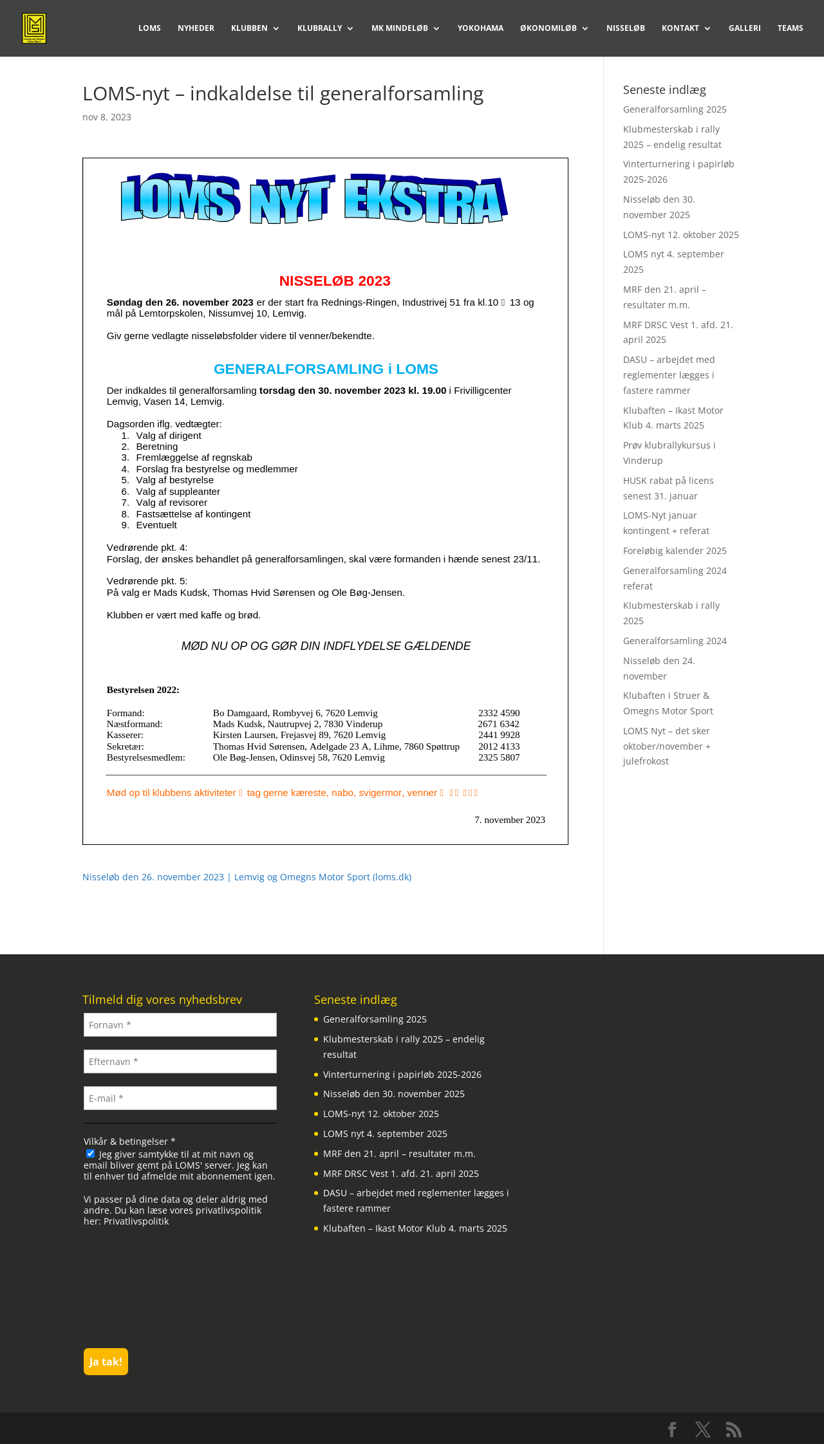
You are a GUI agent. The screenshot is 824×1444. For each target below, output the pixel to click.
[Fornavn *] (180, 1025)
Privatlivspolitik (136, 1221)
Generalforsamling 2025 (675, 109)
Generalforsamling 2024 (675, 640)
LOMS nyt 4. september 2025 (385, 1133)
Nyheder (196, 28)
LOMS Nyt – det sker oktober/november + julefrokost (667, 746)
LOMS (149, 28)
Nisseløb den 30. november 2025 (394, 1094)
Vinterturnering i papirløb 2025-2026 (402, 1074)
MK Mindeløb (399, 28)
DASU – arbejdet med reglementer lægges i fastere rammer (669, 374)
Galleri (745, 28)
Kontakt (680, 28)
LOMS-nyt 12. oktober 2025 (681, 234)
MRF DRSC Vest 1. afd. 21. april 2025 (401, 1173)
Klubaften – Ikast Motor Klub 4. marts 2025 (415, 1228)
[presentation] (136, 1286)
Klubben (249, 28)
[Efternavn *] (180, 1061)
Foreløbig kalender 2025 (675, 550)
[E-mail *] (180, 1098)
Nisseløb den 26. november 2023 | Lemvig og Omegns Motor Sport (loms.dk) (246, 877)
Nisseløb (625, 28)
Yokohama (480, 28)
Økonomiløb (548, 28)
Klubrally (319, 28)
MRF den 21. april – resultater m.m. (399, 1153)
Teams (790, 28)
